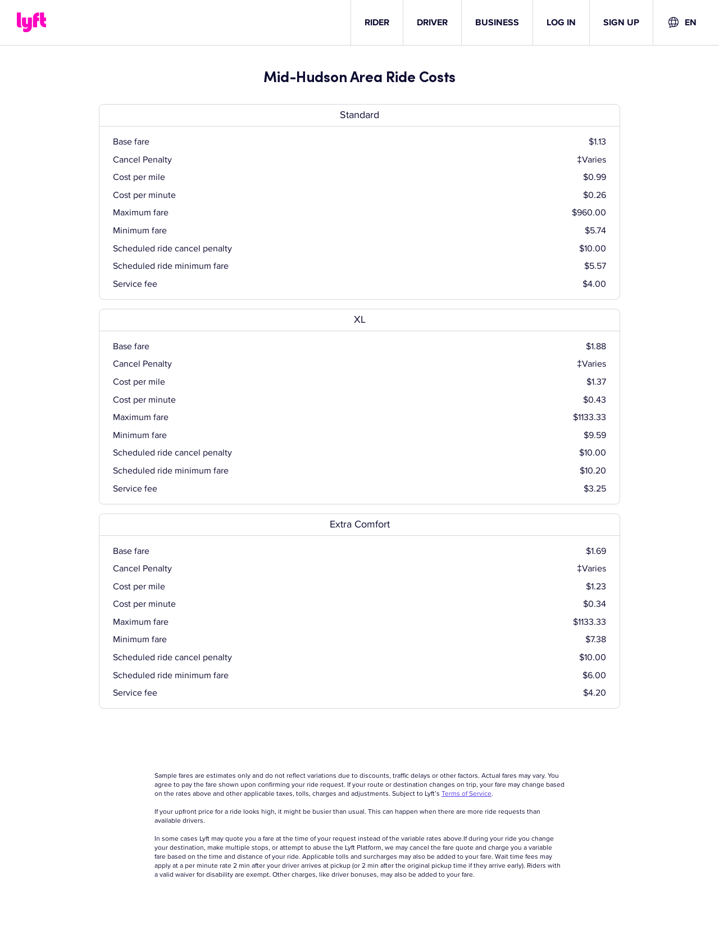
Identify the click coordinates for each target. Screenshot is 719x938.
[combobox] (682, 22)
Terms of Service (467, 794)
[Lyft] (31, 22)
